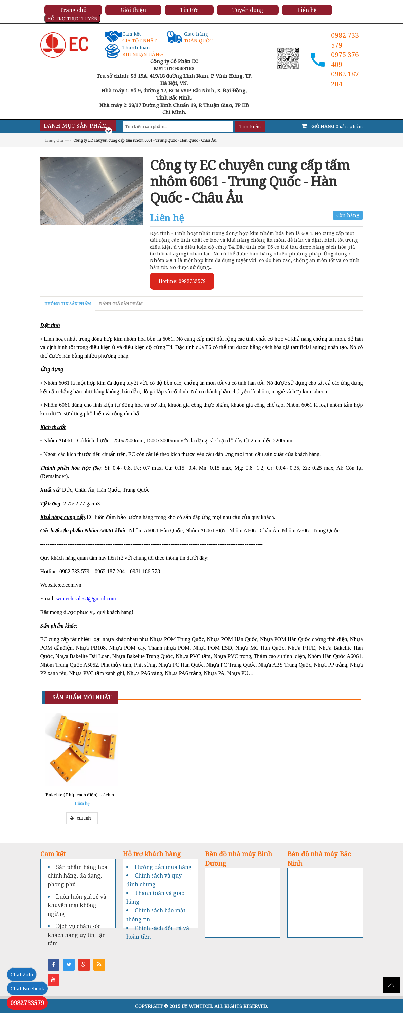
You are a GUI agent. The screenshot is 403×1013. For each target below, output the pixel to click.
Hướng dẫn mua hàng (163, 867)
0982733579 (27, 1003)
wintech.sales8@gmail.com (86, 598)
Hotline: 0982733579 (182, 281)
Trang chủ (54, 140)
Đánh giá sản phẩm (121, 304)
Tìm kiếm (250, 126)
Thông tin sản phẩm (67, 304)
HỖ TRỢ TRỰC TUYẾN (72, 18)
